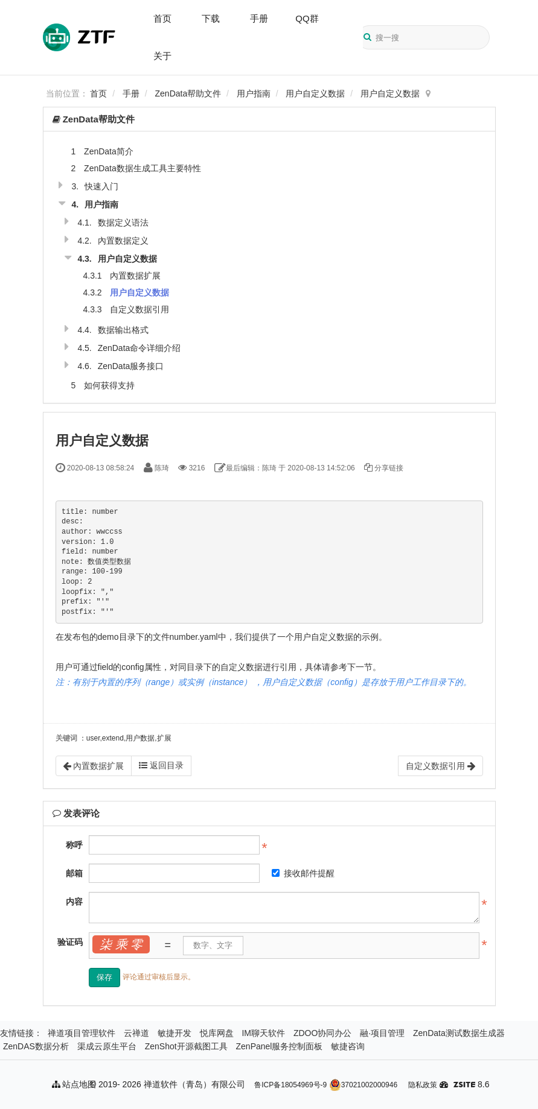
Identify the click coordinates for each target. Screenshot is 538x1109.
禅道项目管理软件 (81, 1033)
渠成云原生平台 (106, 1046)
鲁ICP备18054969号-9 (290, 1085)
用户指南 (254, 93)
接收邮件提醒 (303, 873)
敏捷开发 (174, 1033)
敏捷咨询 (348, 1046)
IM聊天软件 (263, 1033)
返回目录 (161, 765)
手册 (259, 18)
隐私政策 (422, 1085)
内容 (74, 901)
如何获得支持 (109, 385)
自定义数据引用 (139, 309)
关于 (162, 56)
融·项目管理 (382, 1033)
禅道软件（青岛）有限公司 (194, 1084)
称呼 (74, 845)
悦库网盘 (217, 1033)
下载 (211, 18)
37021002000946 (363, 1085)
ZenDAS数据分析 (36, 1046)
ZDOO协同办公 (322, 1033)
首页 (162, 18)
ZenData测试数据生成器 (459, 1033)
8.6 (471, 1085)
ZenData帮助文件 (188, 93)
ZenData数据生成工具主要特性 (142, 168)
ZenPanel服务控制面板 (279, 1046)
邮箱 (74, 873)
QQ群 (306, 18)
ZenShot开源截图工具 (186, 1046)
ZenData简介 (108, 151)
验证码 (70, 942)
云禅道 (136, 1033)
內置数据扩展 (135, 275)
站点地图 (74, 1084)
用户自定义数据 (315, 93)
